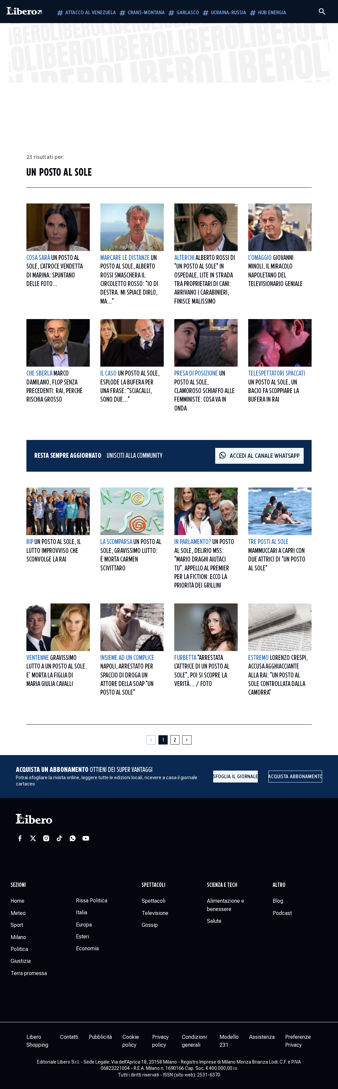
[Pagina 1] (163, 739)
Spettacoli (153, 885)
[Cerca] (322, 11)
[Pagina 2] (175, 739)
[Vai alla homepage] (25, 11)
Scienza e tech (222, 885)
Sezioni (18, 885)
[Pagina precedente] (151, 739)
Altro (279, 885)
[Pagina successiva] (186, 739)
